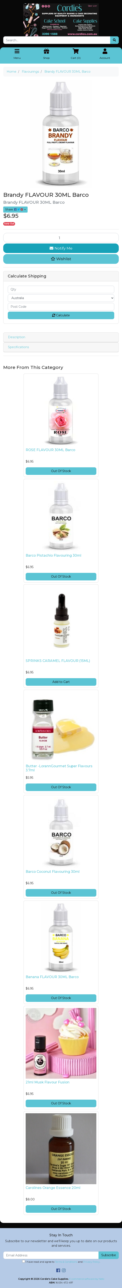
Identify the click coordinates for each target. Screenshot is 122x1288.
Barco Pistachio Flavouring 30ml (53, 555)
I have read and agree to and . (61, 1261)
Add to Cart (61, 682)
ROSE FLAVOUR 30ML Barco (50, 450)
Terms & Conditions (66, 1261)
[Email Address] (51, 1255)
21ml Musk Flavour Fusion (47, 1082)
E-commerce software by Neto (86, 1278)
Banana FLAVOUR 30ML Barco (52, 977)
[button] (61, 259)
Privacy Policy (91, 1261)
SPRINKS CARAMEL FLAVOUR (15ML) (58, 661)
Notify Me (61, 248)
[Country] (61, 298)
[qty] (61, 289)
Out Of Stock (61, 471)
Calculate (61, 315)
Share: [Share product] (14, 209)
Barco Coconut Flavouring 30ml (53, 872)
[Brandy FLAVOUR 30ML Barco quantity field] (61, 237)
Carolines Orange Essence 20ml (53, 1188)
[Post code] (61, 307)
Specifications (18, 347)
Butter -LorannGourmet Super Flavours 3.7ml (59, 768)
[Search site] (114, 40)
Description (16, 337)
